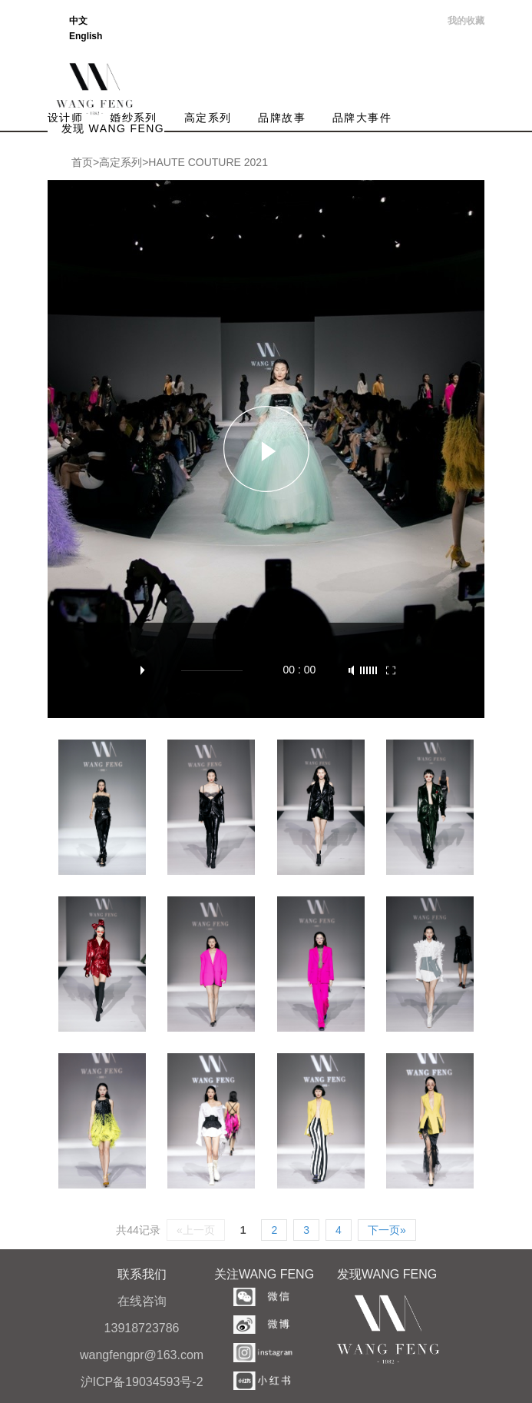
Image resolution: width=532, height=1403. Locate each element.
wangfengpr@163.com (141, 1354)
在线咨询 (142, 1301)
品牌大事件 (362, 117)
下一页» (387, 1230)
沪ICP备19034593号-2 (142, 1381)
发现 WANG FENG (113, 128)
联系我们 (142, 1274)
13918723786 (142, 1328)
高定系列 (208, 117)
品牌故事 (282, 117)
